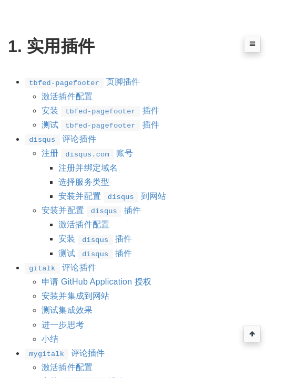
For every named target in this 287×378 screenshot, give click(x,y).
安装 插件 (100, 110)
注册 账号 (87, 153)
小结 (50, 338)
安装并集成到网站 (76, 295)
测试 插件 (100, 124)
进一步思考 (63, 324)
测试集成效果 (67, 310)
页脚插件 (82, 81)
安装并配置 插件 (91, 210)
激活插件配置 (67, 96)
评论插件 (60, 138)
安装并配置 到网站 (112, 196)
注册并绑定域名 (88, 167)
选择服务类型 (83, 181)
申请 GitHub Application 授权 (96, 281)
